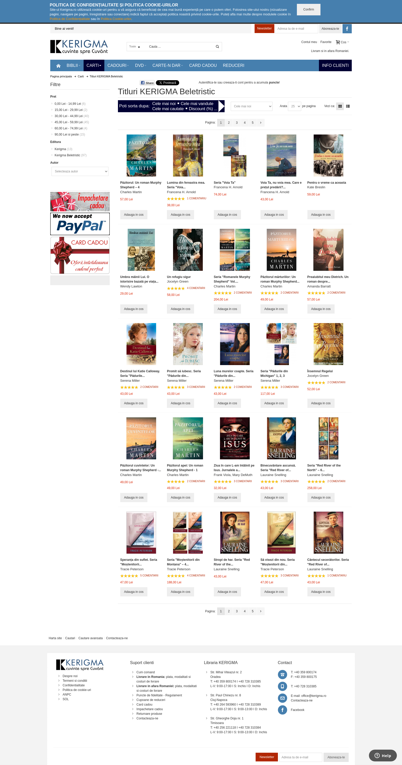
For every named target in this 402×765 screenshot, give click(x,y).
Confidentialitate (74, 685)
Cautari (70, 638)
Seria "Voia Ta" (225, 182)
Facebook (298, 710)
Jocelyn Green (177, 281)
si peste (70, 134)
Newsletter (264, 28)
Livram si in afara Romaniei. (330, 51)
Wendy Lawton (131, 286)
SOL (66, 699)
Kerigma (63, 149)
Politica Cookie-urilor (116, 19)
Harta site (55, 638)
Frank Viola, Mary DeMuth (233, 475)
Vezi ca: (329, 106)
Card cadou (144, 704)
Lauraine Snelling (273, 475)
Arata (283, 106)
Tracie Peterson (132, 569)
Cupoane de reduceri (150, 700)
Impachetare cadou (149, 709)
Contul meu (309, 42)
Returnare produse (149, 714)
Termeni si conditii (75, 681)
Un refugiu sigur (179, 277)
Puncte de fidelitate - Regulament (159, 695)
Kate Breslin (316, 187)
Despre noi (70, 676)
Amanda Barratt (319, 286)
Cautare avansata (90, 638)
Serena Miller (130, 380)
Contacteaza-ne (117, 638)
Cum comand (145, 672)
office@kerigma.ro (313, 696)
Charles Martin (131, 192)
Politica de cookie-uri (77, 690)
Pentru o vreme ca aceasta (326, 182)
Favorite (325, 42)
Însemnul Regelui (320, 371)
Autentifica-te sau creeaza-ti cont (221, 82)
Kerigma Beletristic (71, 155)
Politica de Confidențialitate (70, 19)
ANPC (67, 694)
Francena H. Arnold (181, 192)
